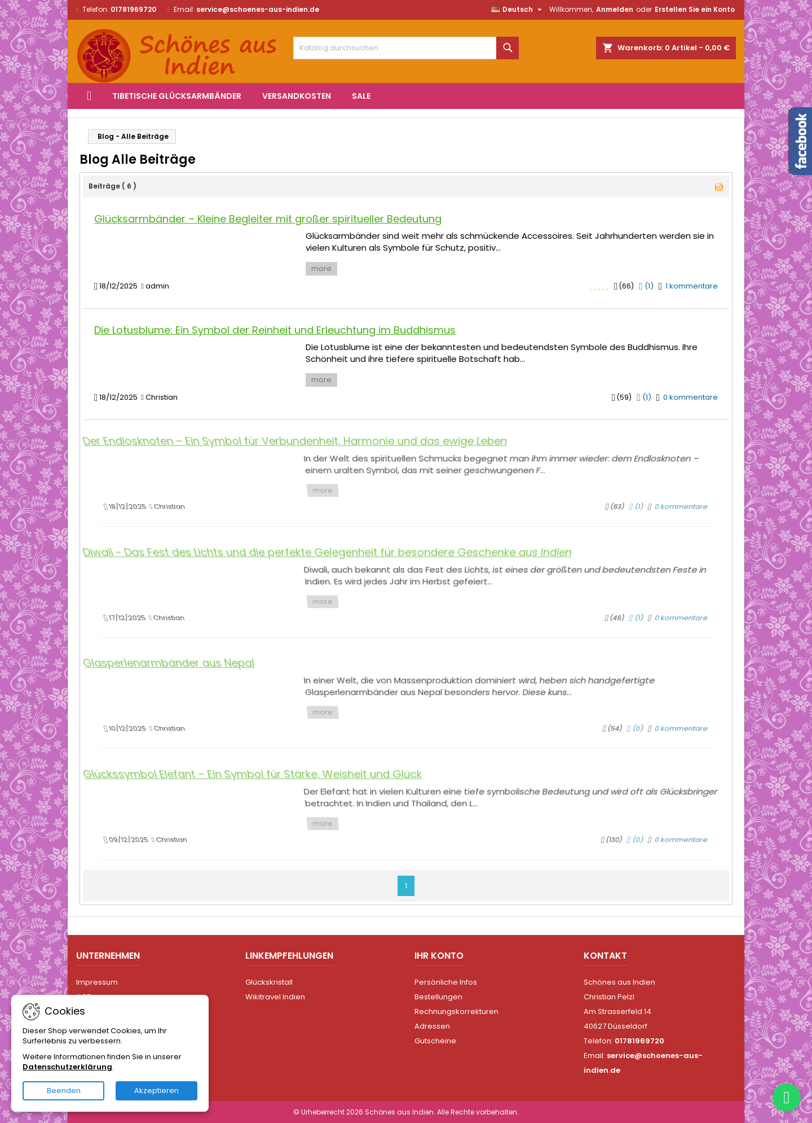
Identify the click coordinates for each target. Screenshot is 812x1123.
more (321, 268)
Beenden (64, 1090)
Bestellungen (438, 996)
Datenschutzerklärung (67, 1066)
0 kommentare (690, 397)
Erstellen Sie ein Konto (695, 9)
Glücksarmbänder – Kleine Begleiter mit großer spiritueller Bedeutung (268, 219)
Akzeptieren (156, 1090)
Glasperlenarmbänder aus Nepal (195, 673)
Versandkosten (296, 96)
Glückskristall (269, 982)
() (646, 286)
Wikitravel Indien (275, 996)
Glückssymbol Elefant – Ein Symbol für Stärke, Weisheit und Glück (268, 784)
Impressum (97, 982)
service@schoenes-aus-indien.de (257, 9)
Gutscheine (435, 1040)
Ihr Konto (439, 955)
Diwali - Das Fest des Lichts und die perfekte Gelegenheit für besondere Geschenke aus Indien (335, 562)
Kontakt (605, 955)
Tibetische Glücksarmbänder (176, 96)
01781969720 (133, 9)
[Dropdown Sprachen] (518, 9)
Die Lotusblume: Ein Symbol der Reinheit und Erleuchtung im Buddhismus (275, 330)
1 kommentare (691, 286)
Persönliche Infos (445, 982)
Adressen (432, 1026)
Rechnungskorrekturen (456, 1011)
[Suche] (406, 48)
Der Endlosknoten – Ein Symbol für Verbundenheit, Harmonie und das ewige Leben (306, 451)
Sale (361, 96)
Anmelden (614, 9)
